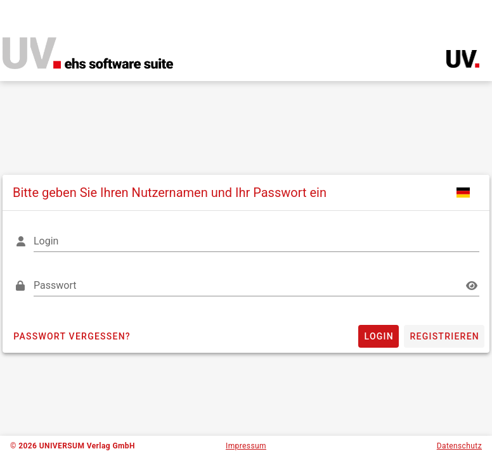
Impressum (246, 445)
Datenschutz (459, 445)
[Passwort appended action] (471, 286)
